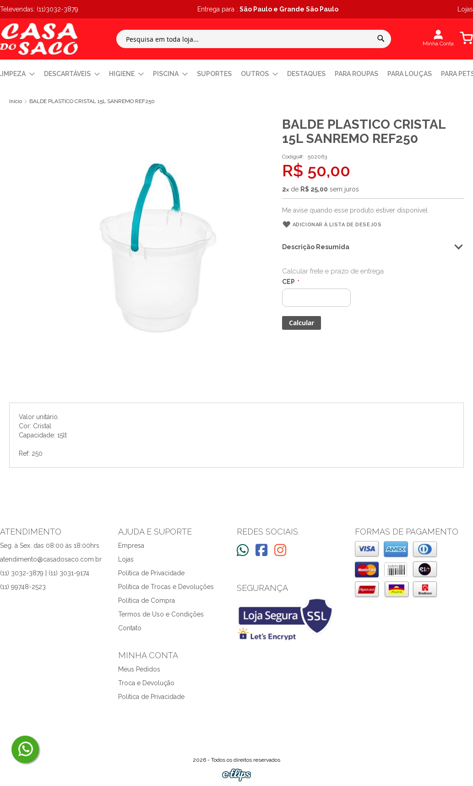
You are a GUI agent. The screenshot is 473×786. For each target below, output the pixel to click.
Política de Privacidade (151, 573)
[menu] (236, 74)
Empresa (131, 545)
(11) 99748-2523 (23, 586)
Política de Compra (146, 600)
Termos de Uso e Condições (161, 614)
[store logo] (39, 39)
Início (15, 101)
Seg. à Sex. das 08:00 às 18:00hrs (49, 545)
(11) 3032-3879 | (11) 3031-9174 (44, 573)
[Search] (381, 38)
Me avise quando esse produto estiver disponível (355, 210)
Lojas (126, 559)
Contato (129, 628)
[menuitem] (72, 74)
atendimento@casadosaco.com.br (51, 559)
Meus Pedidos (139, 669)
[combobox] (253, 39)
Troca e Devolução (146, 683)
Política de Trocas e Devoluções (166, 586)
